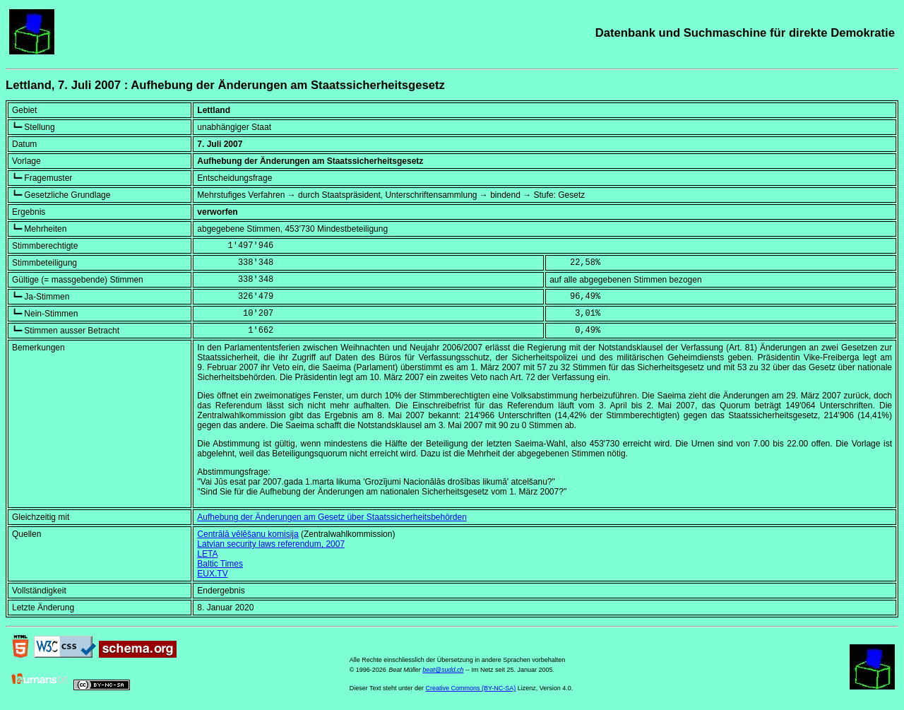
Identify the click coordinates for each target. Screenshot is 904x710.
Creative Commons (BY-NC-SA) (471, 688)
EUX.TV (212, 574)
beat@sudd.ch (442, 669)
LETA (207, 554)
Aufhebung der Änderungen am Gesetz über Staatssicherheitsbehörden (332, 517)
